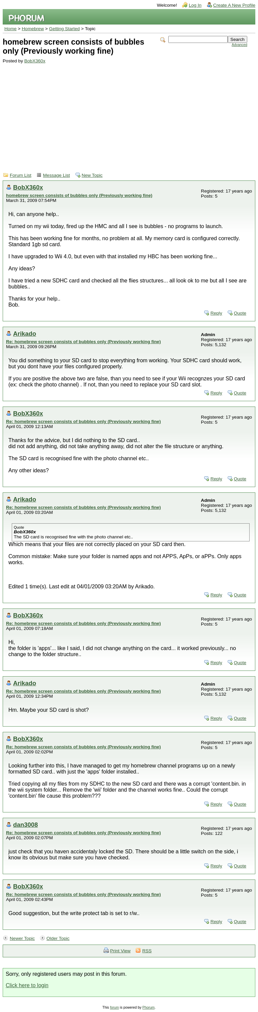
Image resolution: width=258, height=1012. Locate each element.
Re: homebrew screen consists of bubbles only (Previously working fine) (83, 341)
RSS (147, 950)
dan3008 (25, 824)
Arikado (24, 333)
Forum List (20, 175)
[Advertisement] (125, 114)
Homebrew (33, 28)
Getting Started (64, 28)
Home (10, 28)
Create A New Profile (234, 5)
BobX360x (34, 60)
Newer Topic (22, 938)
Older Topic (58, 938)
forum (114, 1007)
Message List (56, 175)
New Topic (92, 175)
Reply (216, 313)
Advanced (239, 45)
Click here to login (27, 985)
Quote (240, 313)
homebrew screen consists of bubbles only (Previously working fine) (79, 195)
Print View (120, 950)
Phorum (148, 1007)
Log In (195, 5)
